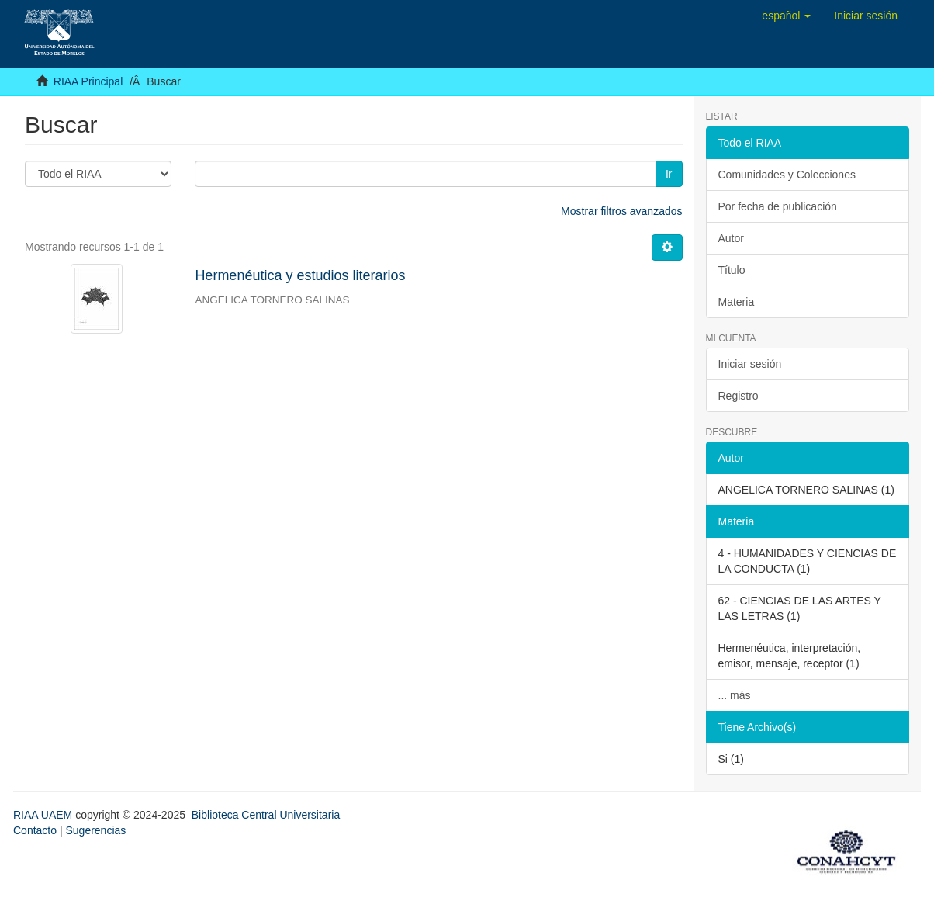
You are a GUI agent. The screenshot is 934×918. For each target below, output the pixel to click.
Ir (669, 174)
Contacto (35, 830)
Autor (731, 238)
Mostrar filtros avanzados (621, 211)
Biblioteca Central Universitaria (266, 815)
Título (731, 270)
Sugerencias (95, 830)
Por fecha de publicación (777, 206)
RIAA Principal (88, 81)
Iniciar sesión (750, 364)
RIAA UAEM (44, 815)
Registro (738, 396)
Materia (736, 302)
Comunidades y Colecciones (787, 174)
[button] (786, 15)
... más (734, 695)
